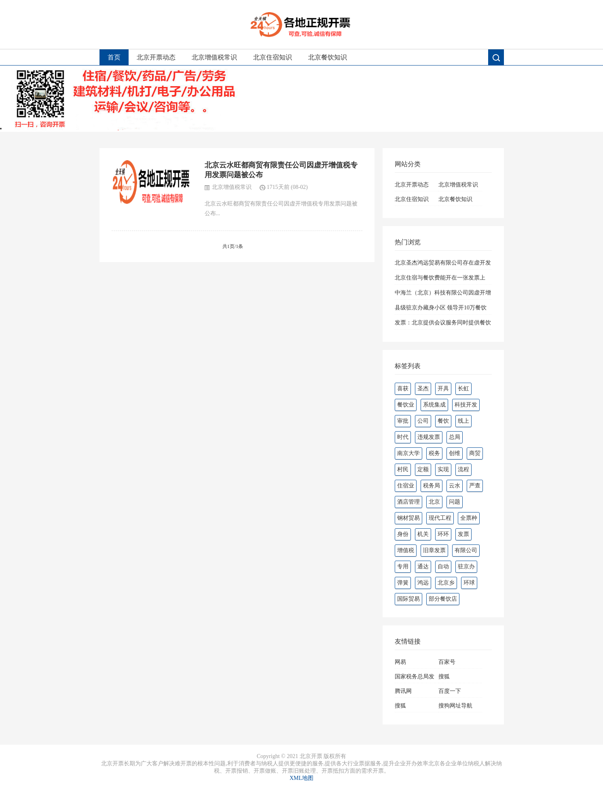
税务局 (431, 486)
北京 (434, 502)
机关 (423, 534)
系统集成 (434, 405)
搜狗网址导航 (455, 706)
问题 (454, 502)
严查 (474, 486)
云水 (454, 486)
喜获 (402, 388)
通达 (423, 566)
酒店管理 (408, 502)
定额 (423, 469)
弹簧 (402, 583)
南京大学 (408, 453)
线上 (463, 421)
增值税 (405, 550)
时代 (402, 437)
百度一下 (449, 691)
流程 (463, 469)
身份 (402, 534)
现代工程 (440, 518)
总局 (454, 437)
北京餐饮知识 (327, 57)
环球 (469, 583)
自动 (443, 566)
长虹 (463, 388)
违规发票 (428, 437)
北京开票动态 (156, 57)
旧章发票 (434, 550)
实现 (443, 469)
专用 (402, 566)
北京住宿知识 (272, 57)
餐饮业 (405, 405)
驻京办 (466, 566)
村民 (402, 469)
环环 (443, 534)
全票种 (468, 518)
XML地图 (301, 778)
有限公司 (466, 550)
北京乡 (446, 583)
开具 (443, 388)
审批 (402, 421)
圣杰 (423, 388)
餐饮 (443, 421)
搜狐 (444, 677)
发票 (463, 534)
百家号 (446, 662)
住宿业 (405, 486)
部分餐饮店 (443, 599)
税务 (434, 453)
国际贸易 (408, 599)
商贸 (474, 453)
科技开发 (466, 405)
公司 (423, 421)
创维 (454, 453)
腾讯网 (403, 691)
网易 (400, 662)
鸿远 (423, 583)
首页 (114, 57)
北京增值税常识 (214, 57)
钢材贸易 (408, 518)
